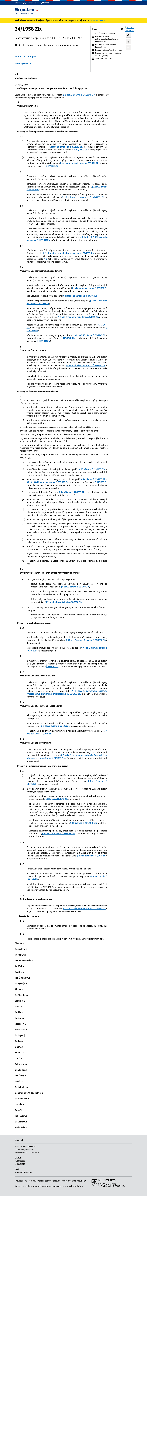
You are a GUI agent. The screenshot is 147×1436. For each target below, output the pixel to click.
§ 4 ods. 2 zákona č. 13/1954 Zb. (51, 980)
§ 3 (29, 314)
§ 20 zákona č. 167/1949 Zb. (65, 1037)
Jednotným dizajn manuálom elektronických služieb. (58, 1425)
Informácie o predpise (25, 60)
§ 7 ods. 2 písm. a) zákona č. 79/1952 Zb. (54, 814)
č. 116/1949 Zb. (43, 419)
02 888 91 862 (20, 1401)
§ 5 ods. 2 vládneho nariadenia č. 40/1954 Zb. (56, 370)
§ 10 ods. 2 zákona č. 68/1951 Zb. (55, 1049)
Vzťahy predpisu (23, 67)
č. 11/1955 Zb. (72, 601)
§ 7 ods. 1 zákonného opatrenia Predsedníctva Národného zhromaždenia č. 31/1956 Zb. (54, 949)
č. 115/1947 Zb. (41, 417)
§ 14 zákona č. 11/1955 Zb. (38, 598)
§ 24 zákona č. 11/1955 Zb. (69, 614)
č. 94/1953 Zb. (43, 173)
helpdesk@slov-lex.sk (23, 1412)
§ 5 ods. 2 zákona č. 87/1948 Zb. (64, 1078)
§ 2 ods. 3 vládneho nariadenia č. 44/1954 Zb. (57, 1142)
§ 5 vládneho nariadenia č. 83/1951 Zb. (63, 190)
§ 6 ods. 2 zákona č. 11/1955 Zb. (51, 737)
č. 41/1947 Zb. (52, 400)
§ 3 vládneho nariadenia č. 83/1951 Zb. (51, 168)
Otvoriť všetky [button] (76, 55)
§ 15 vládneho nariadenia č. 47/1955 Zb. (57, 232)
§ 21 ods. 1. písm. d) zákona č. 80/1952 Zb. (57, 805)
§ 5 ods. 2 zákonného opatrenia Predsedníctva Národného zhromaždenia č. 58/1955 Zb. (54, 870)
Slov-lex (45, 3)
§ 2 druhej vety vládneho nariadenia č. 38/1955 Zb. (54, 304)
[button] (122, 29)
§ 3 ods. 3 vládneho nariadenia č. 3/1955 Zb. (54, 388)
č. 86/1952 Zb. (46, 837)
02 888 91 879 (20, 1404)
